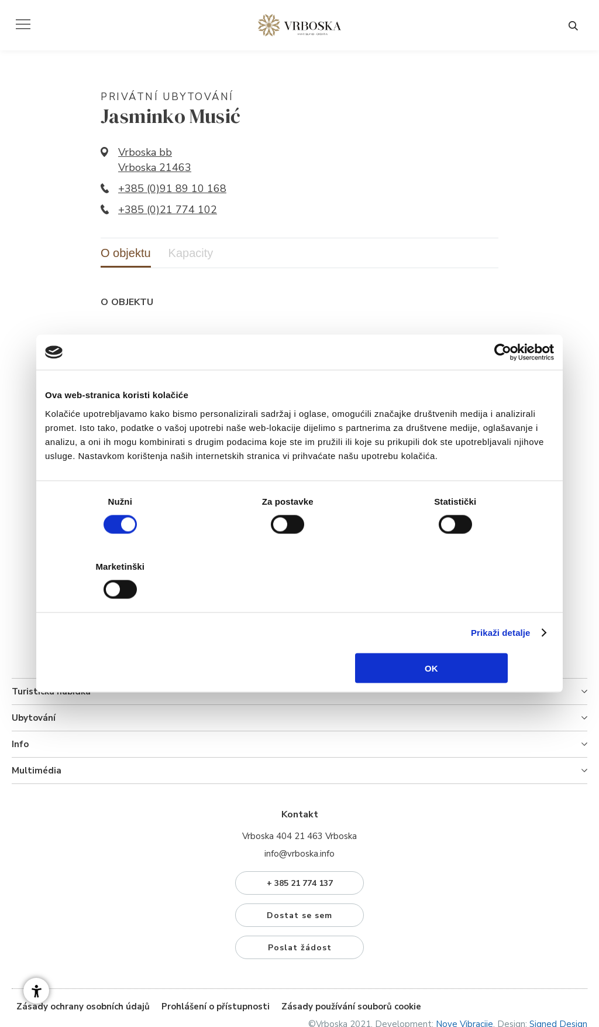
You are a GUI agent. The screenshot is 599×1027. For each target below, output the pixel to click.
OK (470, 635)
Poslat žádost (300, 912)
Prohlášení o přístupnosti (215, 971)
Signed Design (558, 989)
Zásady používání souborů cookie (351, 971)
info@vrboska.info (299, 818)
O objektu (126, 254)
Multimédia (36, 735)
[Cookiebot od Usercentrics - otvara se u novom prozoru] (503, 385)
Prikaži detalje (501, 600)
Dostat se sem (299, 880)
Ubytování (34, 683)
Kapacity (191, 254)
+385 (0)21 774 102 (167, 211)
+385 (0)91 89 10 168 (172, 190)
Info (20, 709)
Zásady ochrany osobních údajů (83, 971)
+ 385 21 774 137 (300, 848)
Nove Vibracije (464, 989)
